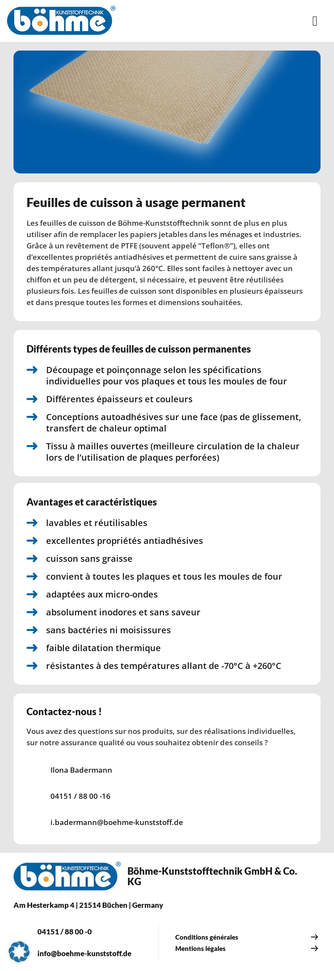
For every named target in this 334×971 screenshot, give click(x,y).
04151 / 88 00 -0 (64, 931)
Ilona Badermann (81, 770)
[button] (19, 952)
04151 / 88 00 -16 (80, 796)
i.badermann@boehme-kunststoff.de (116, 822)
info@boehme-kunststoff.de (84, 953)
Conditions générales (206, 937)
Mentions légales (200, 948)
